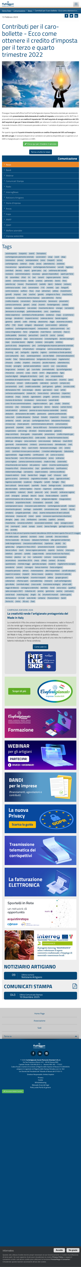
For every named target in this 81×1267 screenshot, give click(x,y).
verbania (41, 598)
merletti (50, 287)
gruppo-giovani (61, 577)
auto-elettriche (48, 298)
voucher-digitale (22, 577)
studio (57, 403)
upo (57, 287)
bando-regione (61, 318)
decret (71, 509)
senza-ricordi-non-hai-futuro (57, 553)
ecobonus (50, 315)
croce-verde (36, 584)
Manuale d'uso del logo (40, 1085)
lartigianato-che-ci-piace (46, 359)
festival (36, 417)
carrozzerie (69, 308)
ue (24, 557)
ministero (9, 502)
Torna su (40, 1036)
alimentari (46, 291)
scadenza (9, 396)
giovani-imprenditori (50, 274)
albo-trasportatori (52, 571)
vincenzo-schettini (25, 523)
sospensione (11, 431)
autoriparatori (19, 308)
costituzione (58, 489)
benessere (53, 301)
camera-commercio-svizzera (30, 461)
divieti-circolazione (13, 349)
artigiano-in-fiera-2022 (26, 547)
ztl (47, 455)
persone (55, 396)
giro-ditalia (10, 584)
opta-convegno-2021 (14, 591)
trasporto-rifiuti (12, 468)
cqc (45, 270)
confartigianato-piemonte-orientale (20, 257)
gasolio (40, 294)
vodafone (9, 328)
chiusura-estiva (27, 468)
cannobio (42, 519)
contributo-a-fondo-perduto (60, 352)
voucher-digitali (12, 376)
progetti (46, 396)
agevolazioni (36, 396)
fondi (52, 588)
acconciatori (41, 257)
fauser (43, 485)
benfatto (44, 588)
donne (47, 407)
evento (63, 410)
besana (55, 407)
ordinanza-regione (67, 492)
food (32, 601)
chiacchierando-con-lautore (16, 465)
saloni (44, 465)
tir (29, 277)
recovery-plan (51, 379)
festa (37, 499)
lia (39, 594)
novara (20, 284)
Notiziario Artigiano (15, 197)
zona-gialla (49, 342)
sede (25, 322)
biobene (58, 284)
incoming (9, 352)
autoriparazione (32, 260)
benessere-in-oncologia (15, 311)
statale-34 (31, 393)
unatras (39, 281)
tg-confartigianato (64, 369)
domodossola (60, 444)
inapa (58, 315)
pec (47, 376)
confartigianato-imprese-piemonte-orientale (55, 345)
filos (63, 482)
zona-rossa (61, 588)
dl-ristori (32, 431)
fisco (31, 291)
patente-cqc (10, 284)
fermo (58, 298)
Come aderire (40, 646)
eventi (31, 253)
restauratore (43, 328)
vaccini (46, 366)
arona (51, 458)
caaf (49, 475)
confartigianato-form (40, 420)
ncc (29, 557)
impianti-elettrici (12, 475)
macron (38, 489)
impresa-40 (21, 516)
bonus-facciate (11, 458)
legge (52, 322)
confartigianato (12, 263)
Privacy (40, 1077)
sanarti (41, 277)
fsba (15, 359)
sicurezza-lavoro (18, 342)
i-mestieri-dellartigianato (52, 451)
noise (41, 536)
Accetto (59, 1250)
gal (28, 369)
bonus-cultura (11, 550)
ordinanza (60, 458)
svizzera (39, 342)
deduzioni (9, 414)
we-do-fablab (48, 356)
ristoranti (48, 581)
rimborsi (33, 444)
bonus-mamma (41, 567)
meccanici (36, 362)
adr (17, 352)
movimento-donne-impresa (28, 298)
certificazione (38, 455)
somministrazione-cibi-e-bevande (19, 499)
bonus (65, 277)
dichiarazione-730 (13, 390)
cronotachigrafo (51, 339)
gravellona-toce (48, 468)
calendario (44, 383)
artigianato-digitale (49, 499)
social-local (10, 594)
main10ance (46, 332)
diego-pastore (52, 373)
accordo (14, 530)
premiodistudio (48, 369)
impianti (26, 574)
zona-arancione (36, 339)
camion (60, 335)
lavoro (57, 281)
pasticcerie (41, 414)
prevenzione (49, 434)
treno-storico (43, 393)
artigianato (34, 332)
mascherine (67, 294)
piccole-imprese (49, 362)
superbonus (55, 311)
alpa (25, 339)
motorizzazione (37, 571)
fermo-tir (9, 601)
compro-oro (64, 383)
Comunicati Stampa (15, 181)
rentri (42, 373)
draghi (33, 594)
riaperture (47, 489)
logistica (69, 267)
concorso (9, 407)
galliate (58, 386)
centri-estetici (51, 325)
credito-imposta (12, 301)
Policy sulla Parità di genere (40, 1087)
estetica (59, 342)
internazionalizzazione (65, 356)
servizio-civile (69, 386)
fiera (64, 281)
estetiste (60, 263)
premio (40, 591)
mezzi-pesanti (23, 424)
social (24, 526)
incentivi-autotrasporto (59, 465)
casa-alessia (62, 366)
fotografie (38, 482)
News (30, 10)
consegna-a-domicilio (29, 588)
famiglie (55, 482)
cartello (27, 553)
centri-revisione (12, 291)
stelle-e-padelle (31, 383)
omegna (18, 441)
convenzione (33, 287)
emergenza (40, 349)
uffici (8, 325)
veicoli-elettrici (11, 410)
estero (67, 448)
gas (51, 403)
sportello (35, 485)
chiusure (57, 475)
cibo (16, 407)
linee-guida (25, 434)
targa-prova (10, 369)
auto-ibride (31, 598)
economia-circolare (64, 322)
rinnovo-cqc (10, 424)
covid (57, 257)
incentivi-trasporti (38, 577)
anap (50, 257)
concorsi (20, 373)
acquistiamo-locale (23, 502)
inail (24, 287)
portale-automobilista (32, 366)
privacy (20, 260)
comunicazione (61, 424)
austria (59, 591)
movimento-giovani (13, 509)
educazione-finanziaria (60, 420)
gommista (50, 591)
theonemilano (53, 598)
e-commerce (68, 315)
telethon (9, 553)
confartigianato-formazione (44, 267)
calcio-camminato (57, 328)
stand (34, 373)
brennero (22, 335)
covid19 (64, 495)
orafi (21, 386)
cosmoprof (15, 526)
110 (42, 287)
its (64, 543)
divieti (30, 492)
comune (47, 557)
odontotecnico (63, 362)
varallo (8, 359)
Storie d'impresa (13, 203)
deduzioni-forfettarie (40, 540)
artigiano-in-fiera (53, 294)
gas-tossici (47, 390)
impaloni (26, 362)
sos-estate (32, 308)
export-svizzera (41, 472)
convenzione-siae (51, 509)
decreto (19, 270)
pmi (33, 345)
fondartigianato (53, 304)
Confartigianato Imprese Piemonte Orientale (9, 3)
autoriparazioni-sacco (14, 506)
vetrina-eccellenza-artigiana (59, 349)
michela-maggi (24, 564)
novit (21, 550)
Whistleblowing (40, 1082)
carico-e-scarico (57, 455)
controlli (49, 536)
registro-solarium (40, 403)
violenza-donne (47, 318)
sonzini (19, 567)
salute (28, 427)
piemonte (9, 577)
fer (7, 530)
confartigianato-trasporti (25, 328)
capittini (52, 519)
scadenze (27, 482)
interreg (32, 322)
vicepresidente (57, 376)
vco (52, 366)
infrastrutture (28, 349)
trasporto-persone (13, 571)
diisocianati (38, 325)
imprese (17, 294)
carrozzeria (28, 472)
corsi (46, 311)
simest (20, 383)
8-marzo (61, 560)
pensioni (18, 553)
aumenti (54, 383)
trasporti (51, 260)
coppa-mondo (38, 553)
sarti (41, 376)
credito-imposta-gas (65, 434)
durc (22, 356)
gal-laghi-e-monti (66, 526)
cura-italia (36, 369)
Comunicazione (19, 10)
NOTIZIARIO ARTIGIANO (30, 966)
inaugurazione (64, 499)
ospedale (19, 427)
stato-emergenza (12, 448)
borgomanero (24, 345)
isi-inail (21, 598)
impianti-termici (31, 318)
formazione (41, 253)
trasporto (22, 253)
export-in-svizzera (13, 574)
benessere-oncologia (48, 448)
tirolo (23, 475)
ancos (39, 263)
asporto (51, 550)
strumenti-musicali (50, 594)
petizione (23, 410)
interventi (70, 550)
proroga (9, 318)
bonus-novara (37, 574)
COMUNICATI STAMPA (40, 986)
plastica (18, 557)
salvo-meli (10, 417)
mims (18, 601)
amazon (61, 519)
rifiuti (24, 277)
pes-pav (26, 420)
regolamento (64, 359)
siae (24, 294)
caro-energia (28, 390)
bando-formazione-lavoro (58, 437)
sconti (39, 526)
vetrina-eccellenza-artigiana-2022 (19, 437)
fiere (24, 448)
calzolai (65, 304)
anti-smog (22, 431)
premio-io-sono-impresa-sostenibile (44, 410)
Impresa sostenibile (14, 236)
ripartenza (49, 543)
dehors (25, 571)
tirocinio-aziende (45, 431)
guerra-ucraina (11, 478)
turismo (60, 550)
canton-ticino (66, 407)
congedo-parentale (23, 512)
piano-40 (38, 492)
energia (59, 308)
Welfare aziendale (14, 230)
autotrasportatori (33, 356)
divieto (37, 390)
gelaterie (57, 431)
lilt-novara (25, 540)
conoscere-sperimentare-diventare (57, 516)
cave (56, 390)
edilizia (55, 291)
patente (24, 536)
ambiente (9, 420)
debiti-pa (9, 441)
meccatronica (11, 267)
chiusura (9, 362)
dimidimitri (18, 318)
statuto (26, 396)
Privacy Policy (57, 1257)
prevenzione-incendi (46, 547)
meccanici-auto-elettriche (35, 506)
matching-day (22, 594)
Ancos (8, 208)
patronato (48, 281)
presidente (10, 567)
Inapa (8, 214)
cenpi (34, 304)
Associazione (39, 1020)
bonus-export (24, 485)
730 (13, 325)
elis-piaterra (34, 465)
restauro (67, 284)
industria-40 (30, 591)
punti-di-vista (11, 345)
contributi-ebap (23, 584)
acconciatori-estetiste (43, 523)
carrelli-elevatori (68, 571)
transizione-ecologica (51, 584)
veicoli (18, 420)
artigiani (28, 325)
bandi (63, 598)
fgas (62, 373)
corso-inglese (11, 461)
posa (52, 478)
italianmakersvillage (13, 472)
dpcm (50, 284)
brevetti (54, 492)
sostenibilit (37, 509)
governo (9, 322)
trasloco (9, 557)
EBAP (8, 225)
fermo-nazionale (12, 540)
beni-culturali (11, 485)
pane (71, 379)
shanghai (15, 495)
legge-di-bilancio (12, 588)
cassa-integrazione (13, 332)
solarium (21, 492)
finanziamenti (31, 284)
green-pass (36, 270)
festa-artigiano (56, 567)
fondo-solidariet (52, 495)
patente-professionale (57, 414)
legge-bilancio (37, 379)
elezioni (9, 308)
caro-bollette (11, 492)
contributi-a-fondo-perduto (33, 315)
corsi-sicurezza (44, 441)
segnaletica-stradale (39, 478)
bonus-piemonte (39, 301)
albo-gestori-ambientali (60, 540)
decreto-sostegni (66, 339)
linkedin (44, 417)
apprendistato (11, 455)
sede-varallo (40, 437)
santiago (27, 509)
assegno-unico (67, 523)
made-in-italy (49, 461)
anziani (64, 509)
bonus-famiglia (51, 526)
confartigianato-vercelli (57, 506)
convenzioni (25, 301)
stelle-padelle (11, 335)
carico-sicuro (41, 400)
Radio (8, 186)
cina (22, 519)
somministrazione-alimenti (42, 424)
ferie (25, 332)
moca (37, 560)
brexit (20, 325)
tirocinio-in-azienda (63, 574)
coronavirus (10, 260)
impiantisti (54, 417)
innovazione (38, 502)
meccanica (10, 373)
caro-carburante (12, 356)
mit (7, 526)
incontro (62, 379)
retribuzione (31, 519)
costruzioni (69, 591)
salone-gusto (66, 594)
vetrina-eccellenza (57, 472)
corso (43, 260)
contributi (9, 270)
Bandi (8, 170)
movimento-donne (46, 308)
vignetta (34, 352)
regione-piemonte (53, 277)
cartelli (47, 482)
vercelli (60, 267)
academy (49, 574)
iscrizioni (33, 536)
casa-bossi (65, 396)
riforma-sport (22, 581)
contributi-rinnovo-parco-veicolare (25, 451)
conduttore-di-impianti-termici (18, 379)
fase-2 (66, 332)
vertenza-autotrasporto (15, 393)
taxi (34, 277)
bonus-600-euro (40, 427)
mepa (18, 396)
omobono (9, 512)
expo (7, 342)
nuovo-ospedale (59, 557)
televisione (68, 451)
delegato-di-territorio (28, 376)
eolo (65, 475)
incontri (42, 304)
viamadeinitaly (36, 581)
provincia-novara (46, 444)
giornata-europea (39, 564)
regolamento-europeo (66, 564)
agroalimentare (25, 267)
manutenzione (21, 444)
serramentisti (11, 386)
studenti (52, 564)
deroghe (9, 519)
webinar (23, 263)
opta (56, 523)
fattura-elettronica (27, 359)
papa (16, 519)
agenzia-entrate (62, 478)
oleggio (42, 475)
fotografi (64, 287)
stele (71, 417)
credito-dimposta (23, 417)
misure (64, 417)
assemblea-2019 (25, 560)
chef (7, 495)
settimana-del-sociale (57, 270)
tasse (41, 495)
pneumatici (63, 301)
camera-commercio (13, 304)
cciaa (28, 373)
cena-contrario (30, 441)
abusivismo (42, 322)
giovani (26, 304)
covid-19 (44, 335)
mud (37, 291)
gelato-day (10, 547)
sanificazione (61, 468)
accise (59, 260)
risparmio (66, 393)
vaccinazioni (61, 547)
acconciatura (11, 560)
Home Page (6, 10)
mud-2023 (67, 441)
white (63, 390)
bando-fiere (32, 475)
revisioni (21, 369)
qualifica (72, 588)
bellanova (56, 441)
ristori (31, 516)
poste (38, 516)
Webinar (10, 175)
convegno (29, 567)
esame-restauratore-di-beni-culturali (54, 512)
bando (31, 281)
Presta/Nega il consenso (60, 1259)
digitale (30, 342)
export (26, 270)
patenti (17, 322)
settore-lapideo (26, 489)
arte (46, 492)
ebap (63, 257)
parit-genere (48, 386)
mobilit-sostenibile (32, 386)
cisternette (62, 461)
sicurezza (36, 274)
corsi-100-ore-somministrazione (33, 458)
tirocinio (66, 403)
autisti (8, 281)
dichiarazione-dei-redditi (25, 414)
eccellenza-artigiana (13, 339)
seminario (57, 332)
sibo (56, 502)
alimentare (55, 393)
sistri (8, 451)
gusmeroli (9, 444)
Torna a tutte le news (40, 151)
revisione (9, 274)
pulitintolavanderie (34, 311)
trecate (8, 366)
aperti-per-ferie (67, 274)
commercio (24, 478)
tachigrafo (25, 352)
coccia (52, 335)
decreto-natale (11, 489)
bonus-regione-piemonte (36, 550)
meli (70, 444)
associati (48, 502)
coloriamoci (10, 581)
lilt (7, 277)
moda (31, 263)
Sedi (39, 1027)
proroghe (17, 366)
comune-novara (19, 281)
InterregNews (12, 192)
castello (43, 284)
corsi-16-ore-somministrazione (18, 403)
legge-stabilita (24, 455)
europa (32, 526)
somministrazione (23, 274)
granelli (8, 294)
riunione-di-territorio (14, 400)
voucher (32, 294)
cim (60, 448)
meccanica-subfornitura (32, 543)
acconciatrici (68, 485)
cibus (35, 512)
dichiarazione (11, 598)
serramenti (10, 298)
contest (52, 560)
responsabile (37, 434)
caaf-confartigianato (63, 581)
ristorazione (26, 407)
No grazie (73, 1250)
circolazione (29, 400)
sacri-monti (33, 448)
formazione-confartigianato (60, 427)
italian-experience (13, 315)
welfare (24, 291)
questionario (10, 564)
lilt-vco (25, 601)
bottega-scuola (55, 485)
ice (68, 328)
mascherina (10, 523)
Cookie (40, 1080)
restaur (72, 506)
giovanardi (10, 427)
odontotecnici (49, 263)
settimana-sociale (13, 287)
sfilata (43, 560)
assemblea (14, 277)
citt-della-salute (12, 536)
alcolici (58, 543)
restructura (10, 383)
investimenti (66, 291)
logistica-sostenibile (13, 482)
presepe (25, 495)
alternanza (10, 516)
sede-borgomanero (13, 543)
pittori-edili (67, 584)
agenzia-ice (37, 407)
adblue (50, 577)
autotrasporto (11, 253)
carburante (37, 557)
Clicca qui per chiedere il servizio (40, 144)
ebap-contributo (12, 434)
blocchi (33, 495)
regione (43, 352)
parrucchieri (33, 335)
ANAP (8, 219)
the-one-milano (61, 536)
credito (17, 362)
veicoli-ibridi (53, 400)
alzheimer (63, 325)
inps (37, 468)
